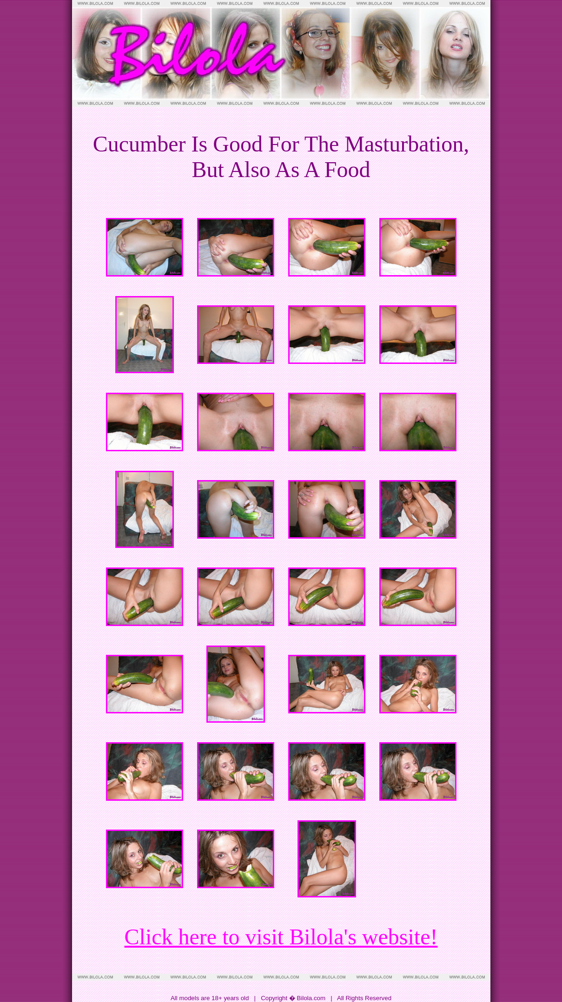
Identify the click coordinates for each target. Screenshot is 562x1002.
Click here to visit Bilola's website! (281, 936)
